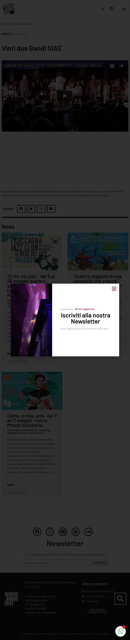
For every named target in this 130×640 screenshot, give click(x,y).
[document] (65, 320)
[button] (114, 288)
